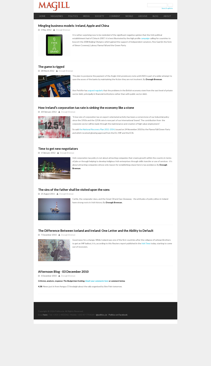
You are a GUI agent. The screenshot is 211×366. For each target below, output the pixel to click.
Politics (73, 16)
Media (86, 16)
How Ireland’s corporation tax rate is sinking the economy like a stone (86, 107)
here (45, 314)
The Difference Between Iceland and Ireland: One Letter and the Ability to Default (95, 230)
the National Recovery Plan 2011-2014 (97, 129)
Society (99, 16)
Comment (114, 16)
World (129, 16)
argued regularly (95, 90)
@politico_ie (101, 314)
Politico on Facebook (118, 314)
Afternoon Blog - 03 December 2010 (63, 271)
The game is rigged (51, 66)
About (167, 16)
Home (42, 16)
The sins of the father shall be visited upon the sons (74, 189)
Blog (155, 16)
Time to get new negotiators (58, 148)
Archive (142, 16)
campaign (145, 38)
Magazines (57, 16)
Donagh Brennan (63, 30)
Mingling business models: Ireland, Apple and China (73, 25)
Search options (167, 8)
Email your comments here (96, 281)
